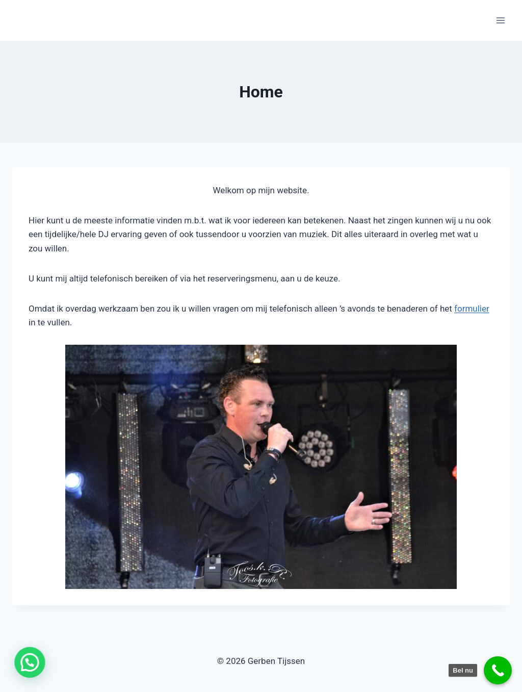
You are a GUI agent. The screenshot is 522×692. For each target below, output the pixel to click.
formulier (471, 308)
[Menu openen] (500, 20)
